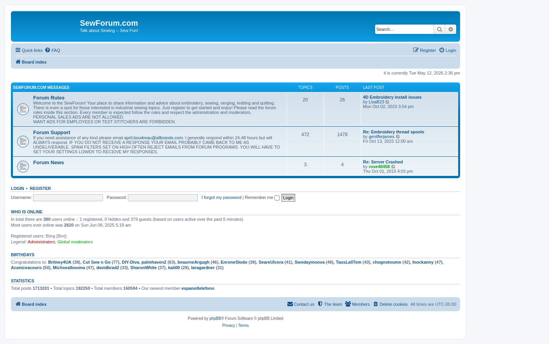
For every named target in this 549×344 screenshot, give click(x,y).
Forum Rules (49, 98)
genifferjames (382, 136)
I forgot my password (221, 197)
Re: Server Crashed (383, 162)
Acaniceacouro (26, 267)
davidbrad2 (107, 267)
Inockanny (423, 262)
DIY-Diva (130, 262)
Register (40, 188)
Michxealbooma (69, 267)
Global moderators (75, 241)
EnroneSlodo (234, 262)
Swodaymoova (310, 262)
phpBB (215, 318)
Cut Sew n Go (97, 262)
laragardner (203, 267)
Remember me (262, 197)
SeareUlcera (271, 262)
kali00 (174, 267)
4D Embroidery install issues (392, 97)
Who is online (27, 211)
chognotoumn (387, 262)
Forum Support (51, 132)
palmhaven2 (154, 262)
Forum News (48, 162)
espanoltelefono (197, 288)
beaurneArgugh (193, 262)
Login (17, 188)
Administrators (41, 241)
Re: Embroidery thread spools (393, 131)
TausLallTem (348, 262)
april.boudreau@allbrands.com (153, 137)
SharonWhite (143, 267)
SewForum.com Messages (41, 87)
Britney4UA (59, 262)
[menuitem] (52, 50)
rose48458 (379, 166)
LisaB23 (376, 101)
